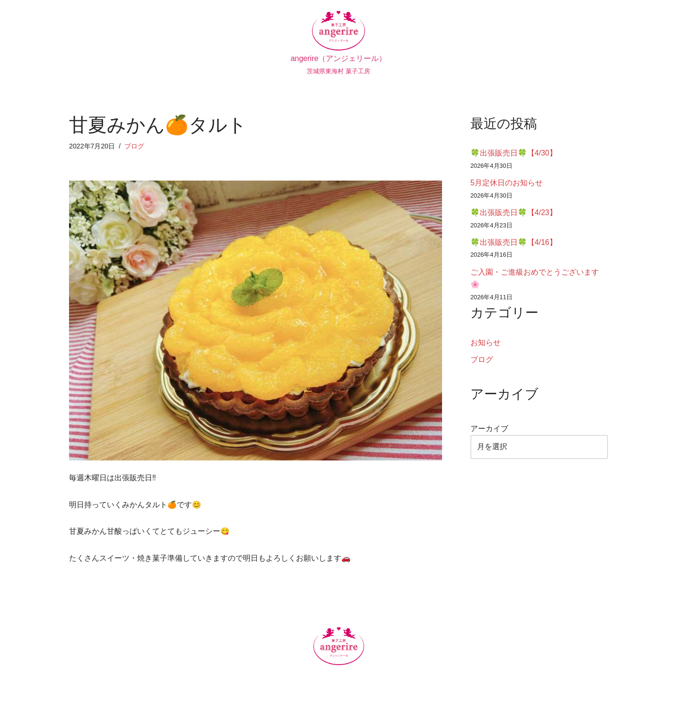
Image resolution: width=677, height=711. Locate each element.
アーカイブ (489, 433)
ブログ (135, 146)
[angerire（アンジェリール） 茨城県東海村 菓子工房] (339, 43)
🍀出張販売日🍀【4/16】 (513, 245)
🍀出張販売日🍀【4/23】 (513, 214)
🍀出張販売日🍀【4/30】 (513, 153)
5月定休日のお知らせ (506, 184)
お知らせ (485, 346)
